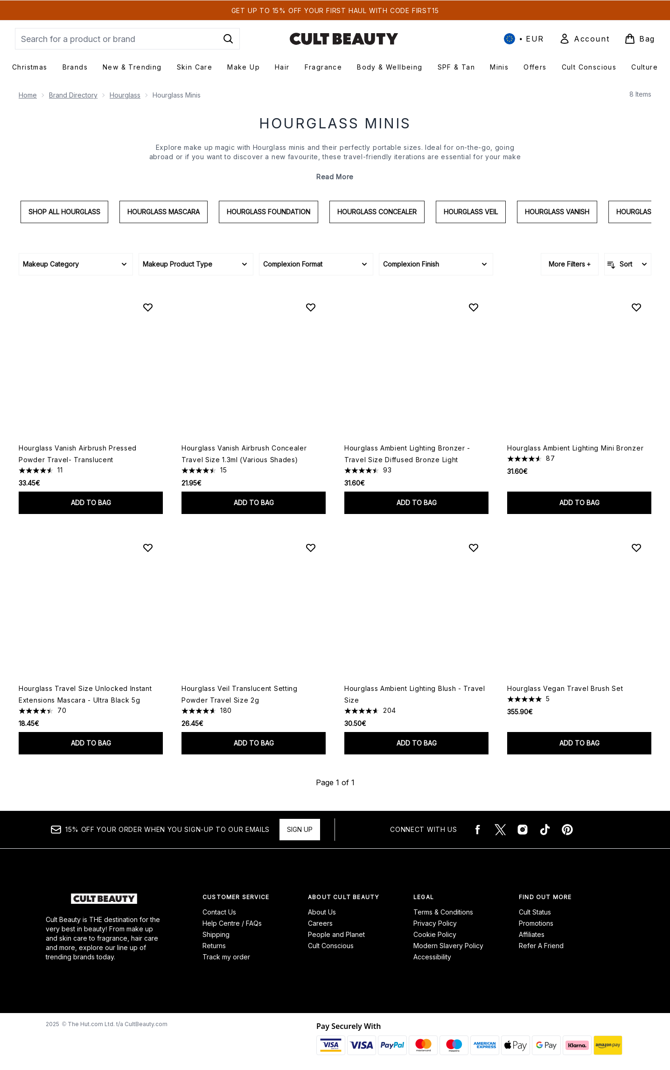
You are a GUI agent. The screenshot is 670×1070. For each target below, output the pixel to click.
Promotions (536, 923)
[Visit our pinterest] (567, 829)
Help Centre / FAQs (232, 923)
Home (28, 95)
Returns (214, 946)
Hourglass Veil (471, 212)
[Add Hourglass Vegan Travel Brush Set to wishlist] (636, 547)
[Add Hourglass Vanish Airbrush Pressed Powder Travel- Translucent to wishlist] (148, 307)
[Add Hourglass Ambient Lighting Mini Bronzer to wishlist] (636, 307)
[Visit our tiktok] (545, 829)
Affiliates (531, 934)
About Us (322, 912)
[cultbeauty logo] (344, 38)
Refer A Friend (541, 946)
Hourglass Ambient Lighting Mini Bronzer (575, 448)
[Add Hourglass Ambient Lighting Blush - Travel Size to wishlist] (473, 547)
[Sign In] (584, 38)
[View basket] (639, 38)
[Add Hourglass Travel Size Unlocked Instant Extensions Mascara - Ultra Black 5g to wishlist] (148, 547)
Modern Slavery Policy (448, 946)
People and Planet (336, 934)
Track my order (226, 957)
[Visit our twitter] (500, 829)
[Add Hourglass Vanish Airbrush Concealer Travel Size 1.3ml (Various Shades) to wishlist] (311, 307)
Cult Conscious (331, 946)
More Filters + (570, 264)
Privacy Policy (435, 923)
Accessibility (432, 957)
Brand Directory (73, 95)
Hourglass (125, 95)
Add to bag (91, 503)
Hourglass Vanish (557, 212)
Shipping (216, 934)
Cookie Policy (434, 934)
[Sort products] (627, 264)
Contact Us (219, 912)
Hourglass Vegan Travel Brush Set (565, 688)
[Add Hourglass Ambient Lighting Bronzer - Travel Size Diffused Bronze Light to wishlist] (473, 307)
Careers (320, 923)
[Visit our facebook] (478, 829)
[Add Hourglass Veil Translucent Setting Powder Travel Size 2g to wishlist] (311, 547)
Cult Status (535, 912)
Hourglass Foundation (268, 212)
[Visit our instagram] (522, 829)
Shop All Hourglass (64, 212)
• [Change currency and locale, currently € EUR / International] (524, 38)
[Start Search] (228, 38)
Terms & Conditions (443, 912)
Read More (335, 177)
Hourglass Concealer (377, 212)
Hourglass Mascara (163, 212)
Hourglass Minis (335, 123)
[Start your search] (127, 38)
